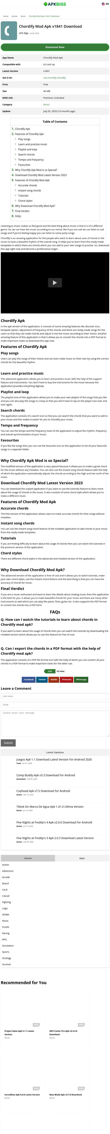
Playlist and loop (31, 149)
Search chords (30, 154)
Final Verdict (26, 211)
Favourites (28, 165)
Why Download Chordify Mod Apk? (39, 206)
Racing (5, 937)
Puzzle (5, 931)
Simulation (21, 783)
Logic (5, 912)
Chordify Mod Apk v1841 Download (44, 16)
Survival (6, 968)
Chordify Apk (26, 129)
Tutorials (27, 195)
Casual (5, 900)
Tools (18, 768)
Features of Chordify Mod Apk (36, 180)
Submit (8, 747)
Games (14, 16)
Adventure (8, 875)
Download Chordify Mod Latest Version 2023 (45, 175)
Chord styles (29, 200)
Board (5, 888)
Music (23, 16)
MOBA (5, 919)
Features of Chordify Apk (33, 134)
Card (4, 894)
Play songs (28, 139)
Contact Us (80, 1130)
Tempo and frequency (35, 159)
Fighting (6, 906)
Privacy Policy (66, 1130)
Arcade (6, 881)
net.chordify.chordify (54, 77)
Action (19, 799)
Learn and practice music (36, 144)
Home (5, 16)
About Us (30, 1130)
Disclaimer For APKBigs (47, 1130)
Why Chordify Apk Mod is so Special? (40, 170)
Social (18, 815)
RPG (4, 944)
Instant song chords (33, 190)
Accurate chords (31, 185)
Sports (5, 956)
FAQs (22, 216)
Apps (82, 862)
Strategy (6, 962)
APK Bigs (26, 33)
